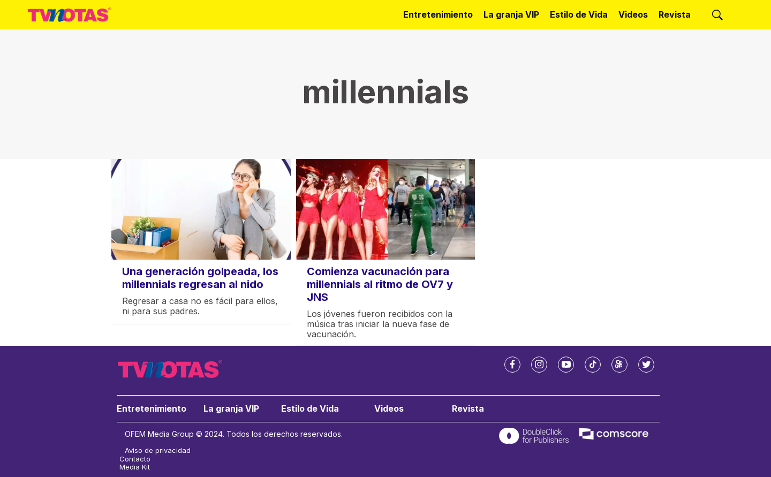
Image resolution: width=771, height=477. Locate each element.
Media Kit (134, 467)
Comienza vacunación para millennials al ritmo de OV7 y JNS (380, 284)
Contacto (134, 459)
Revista (675, 14)
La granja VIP (511, 14)
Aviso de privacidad (158, 450)
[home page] (69, 15)
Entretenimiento (438, 14)
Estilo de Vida (579, 14)
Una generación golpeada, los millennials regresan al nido (200, 278)
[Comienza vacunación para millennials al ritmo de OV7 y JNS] (385, 209)
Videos (633, 14)
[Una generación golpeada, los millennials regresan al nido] (201, 209)
